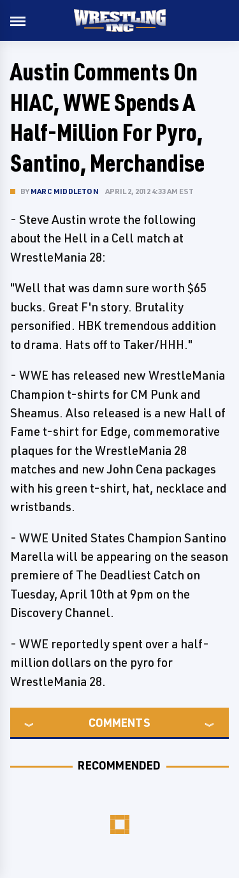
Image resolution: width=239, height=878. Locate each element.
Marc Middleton (65, 191)
